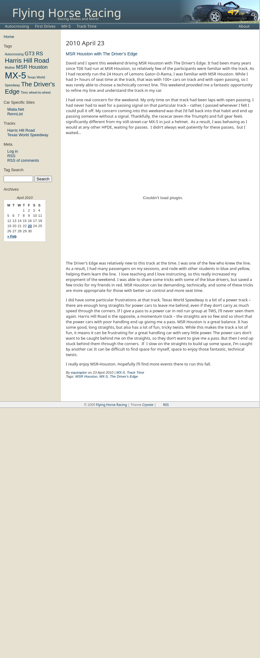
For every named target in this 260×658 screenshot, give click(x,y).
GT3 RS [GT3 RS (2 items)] (34, 54)
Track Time (86, 26)
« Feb (11, 236)
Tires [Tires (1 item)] (24, 92)
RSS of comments (23, 160)
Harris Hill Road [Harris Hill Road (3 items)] (27, 60)
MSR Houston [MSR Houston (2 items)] (32, 67)
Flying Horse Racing (66, 11)
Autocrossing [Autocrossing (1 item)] (14, 54)
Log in (12, 151)
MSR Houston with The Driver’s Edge (101, 53)
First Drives (45, 26)
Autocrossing (17, 26)
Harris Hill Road (21, 130)
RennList (15, 114)
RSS (11, 156)
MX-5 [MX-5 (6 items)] (15, 75)
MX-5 (66, 26)
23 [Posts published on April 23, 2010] (30, 226)
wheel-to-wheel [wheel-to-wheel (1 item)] (40, 92)
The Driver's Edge (124, 376)
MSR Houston (86, 376)
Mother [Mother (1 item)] (10, 67)
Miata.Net (15, 109)
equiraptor (79, 372)
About (244, 26)
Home (9, 36)
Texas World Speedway (27, 135)
